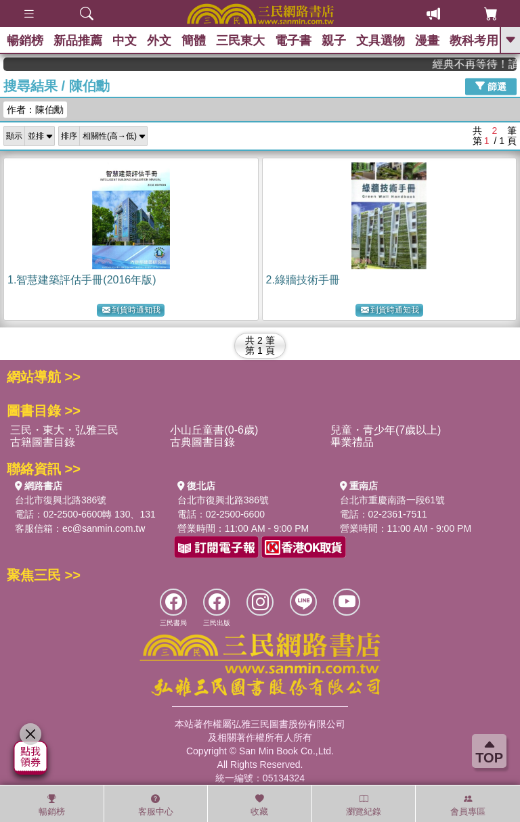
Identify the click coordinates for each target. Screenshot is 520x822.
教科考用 (474, 40)
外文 (159, 40)
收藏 (259, 805)
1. (81, 280)
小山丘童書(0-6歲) (214, 430)
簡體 (193, 40)
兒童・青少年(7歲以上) (385, 430)
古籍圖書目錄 (42, 442)
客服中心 (155, 805)
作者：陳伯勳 (35, 109)
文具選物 (380, 40)
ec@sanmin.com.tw (103, 528)
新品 (77, 40)
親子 (334, 40)
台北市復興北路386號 (60, 500)
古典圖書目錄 (202, 442)
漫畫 (427, 40)
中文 (124, 40)
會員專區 (467, 805)
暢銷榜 (25, 40)
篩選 (490, 86)
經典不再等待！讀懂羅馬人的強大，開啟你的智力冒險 (480, 64)
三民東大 (240, 40)
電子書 (293, 40)
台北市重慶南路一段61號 (393, 500)
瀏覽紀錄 (363, 805)
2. (303, 280)
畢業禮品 (352, 442)
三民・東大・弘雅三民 (64, 430)
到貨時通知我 (131, 310)
